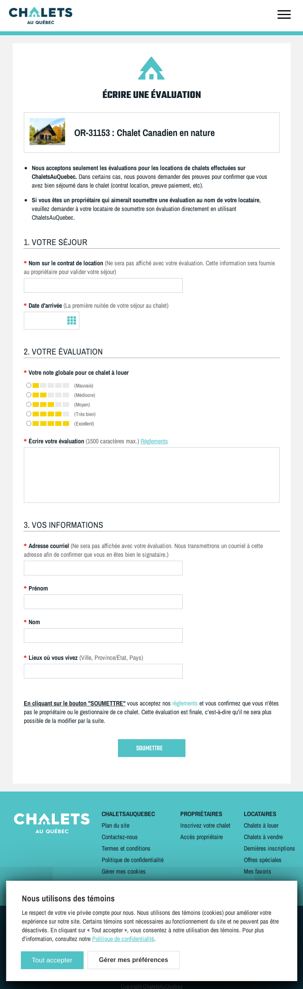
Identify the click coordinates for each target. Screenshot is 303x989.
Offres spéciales (263, 859)
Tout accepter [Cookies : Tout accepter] (52, 960)
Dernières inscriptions (269, 848)
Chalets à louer (261, 825)
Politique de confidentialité (133, 859)
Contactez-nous (120, 836)
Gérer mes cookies (124, 871)
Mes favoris (257, 871)
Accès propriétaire (201, 836)
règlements (185, 703)
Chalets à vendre (263, 836)
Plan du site (115, 825)
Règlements (154, 441)
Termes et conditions (126, 848)
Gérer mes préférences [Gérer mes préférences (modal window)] (133, 959)
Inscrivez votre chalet (205, 825)
